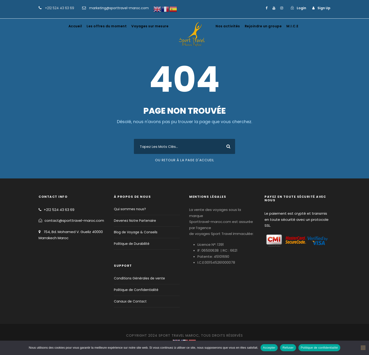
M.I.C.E (292, 26)
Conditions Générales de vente (139, 278)
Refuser (287, 347)
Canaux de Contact (130, 301)
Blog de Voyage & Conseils (135, 232)
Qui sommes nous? (130, 209)
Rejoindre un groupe (263, 26)
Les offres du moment (107, 26)
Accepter (269, 347)
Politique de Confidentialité (136, 289)
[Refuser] (363, 347)
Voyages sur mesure (149, 26)
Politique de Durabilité (131, 243)
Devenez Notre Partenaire (135, 220)
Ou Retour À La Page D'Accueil (184, 160)
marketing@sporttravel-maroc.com (119, 8)
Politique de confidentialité (319, 347)
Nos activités (228, 26)
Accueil (75, 26)
